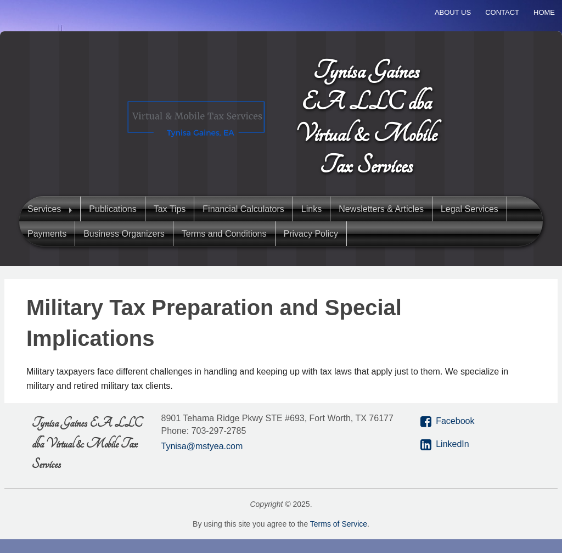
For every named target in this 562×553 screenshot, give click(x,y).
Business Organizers (124, 233)
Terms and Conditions (224, 233)
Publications (112, 209)
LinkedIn (452, 444)
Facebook (455, 421)
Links (311, 209)
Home (544, 12)
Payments (46, 233)
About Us (453, 12)
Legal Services (469, 209)
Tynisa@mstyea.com (202, 446)
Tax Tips (170, 209)
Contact (502, 12)
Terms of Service (338, 524)
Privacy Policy (311, 233)
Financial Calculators (243, 209)
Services (44, 209)
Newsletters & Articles (381, 209)
